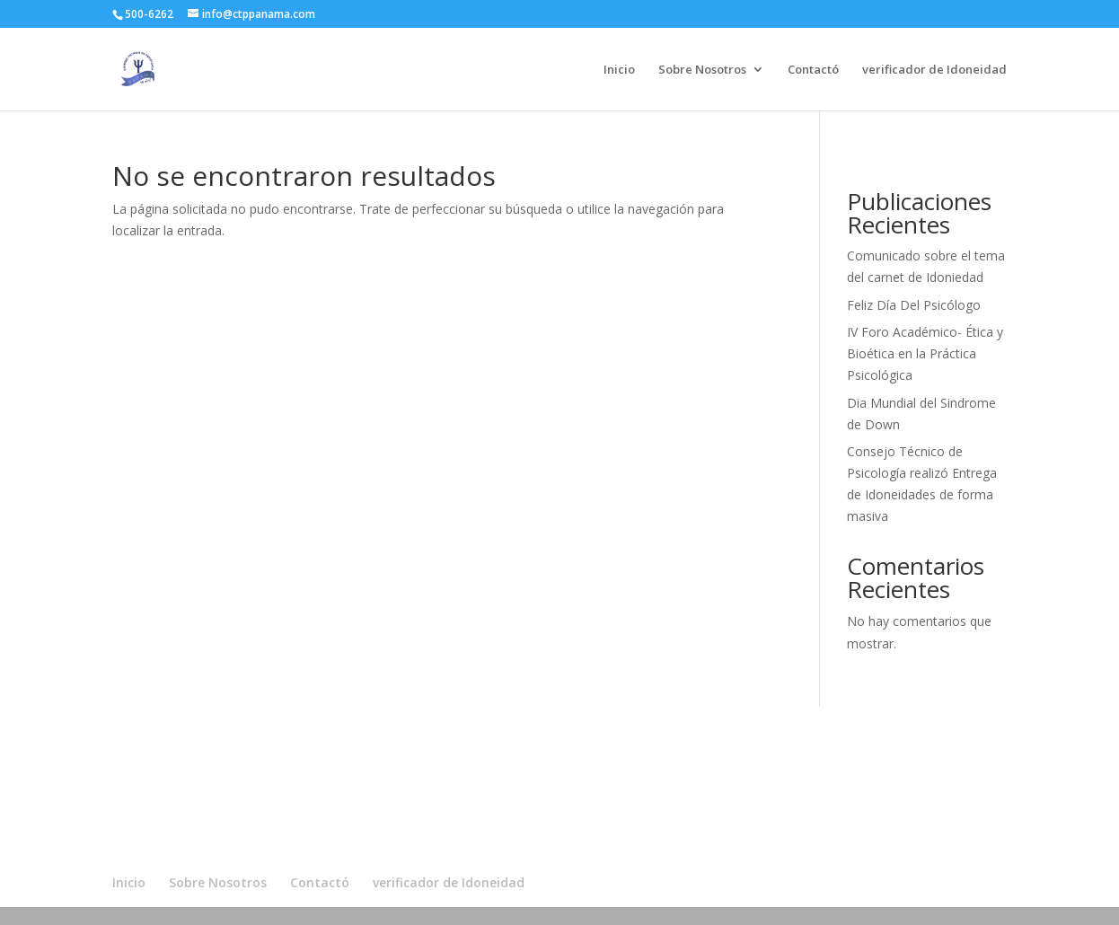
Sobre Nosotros (702, 70)
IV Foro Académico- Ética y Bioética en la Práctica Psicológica (925, 353)
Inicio (619, 70)
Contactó (813, 70)
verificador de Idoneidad (934, 70)
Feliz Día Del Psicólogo (914, 304)
